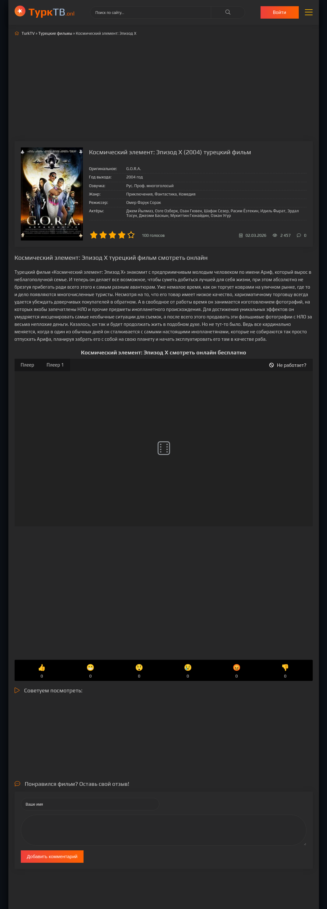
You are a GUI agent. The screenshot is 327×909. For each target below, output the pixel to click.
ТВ (52, 12)
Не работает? (288, 365)
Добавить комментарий (52, 856)
